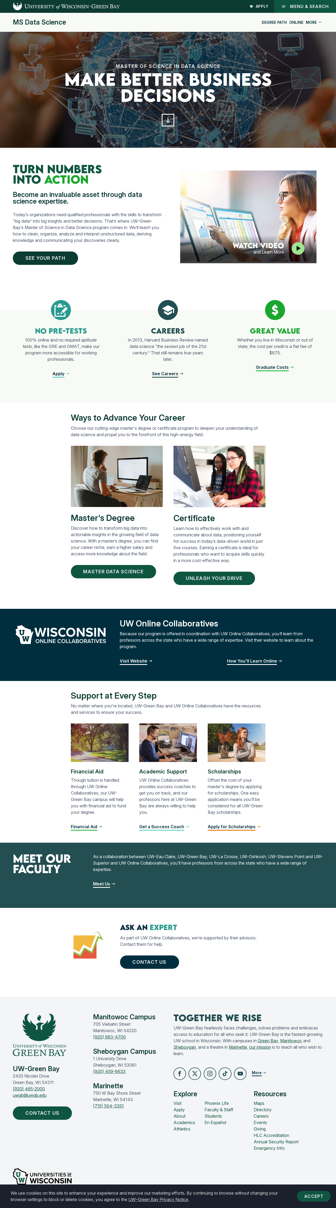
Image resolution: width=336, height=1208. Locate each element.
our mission (260, 1049)
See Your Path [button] (47, 259)
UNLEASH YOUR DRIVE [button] (216, 579)
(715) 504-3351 (108, 1107)
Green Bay (268, 1043)
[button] (168, 120)
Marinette (238, 1049)
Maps (259, 1105)
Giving (260, 1131)
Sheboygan (184, 1049)
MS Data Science (39, 22)
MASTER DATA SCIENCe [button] (115, 573)
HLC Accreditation (271, 1137)
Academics (184, 1125)
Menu (305, 6)
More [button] (314, 22)
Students (213, 1118)
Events (260, 1125)
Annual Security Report (276, 1144)
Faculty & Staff (218, 1112)
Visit (177, 1105)
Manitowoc (291, 1043)
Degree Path (274, 22)
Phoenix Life (216, 1105)
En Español (215, 1125)
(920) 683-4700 (109, 1038)
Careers (261, 1118)
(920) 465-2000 (29, 1091)
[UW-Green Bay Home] (60, 6)
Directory (263, 1112)
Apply (259, 6)
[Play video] (298, 249)
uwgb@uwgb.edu (30, 1097)
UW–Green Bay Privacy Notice (158, 1199)
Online (296, 22)
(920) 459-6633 (109, 1073)
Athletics (181, 1131)
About (179, 1118)
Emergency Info (269, 1150)
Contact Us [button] (150, 964)
